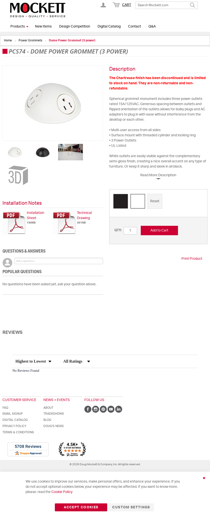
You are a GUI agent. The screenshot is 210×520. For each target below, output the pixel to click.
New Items (43, 26)
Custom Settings (131, 507)
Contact (134, 26)
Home (8, 40)
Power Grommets (31, 40)
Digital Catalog (109, 26)
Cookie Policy (61, 492)
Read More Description (158, 175)
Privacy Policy (14, 426)
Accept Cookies (81, 507)
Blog (47, 419)
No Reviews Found (25, 371)
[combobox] (167, 5)
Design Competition (74, 26)
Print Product (191, 258)
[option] (120, 201)
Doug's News (53, 426)
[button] (15, 152)
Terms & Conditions (18, 432)
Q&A (152, 26)
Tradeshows (53, 413)
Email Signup (12, 413)
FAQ (5, 407)
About (48, 407)
